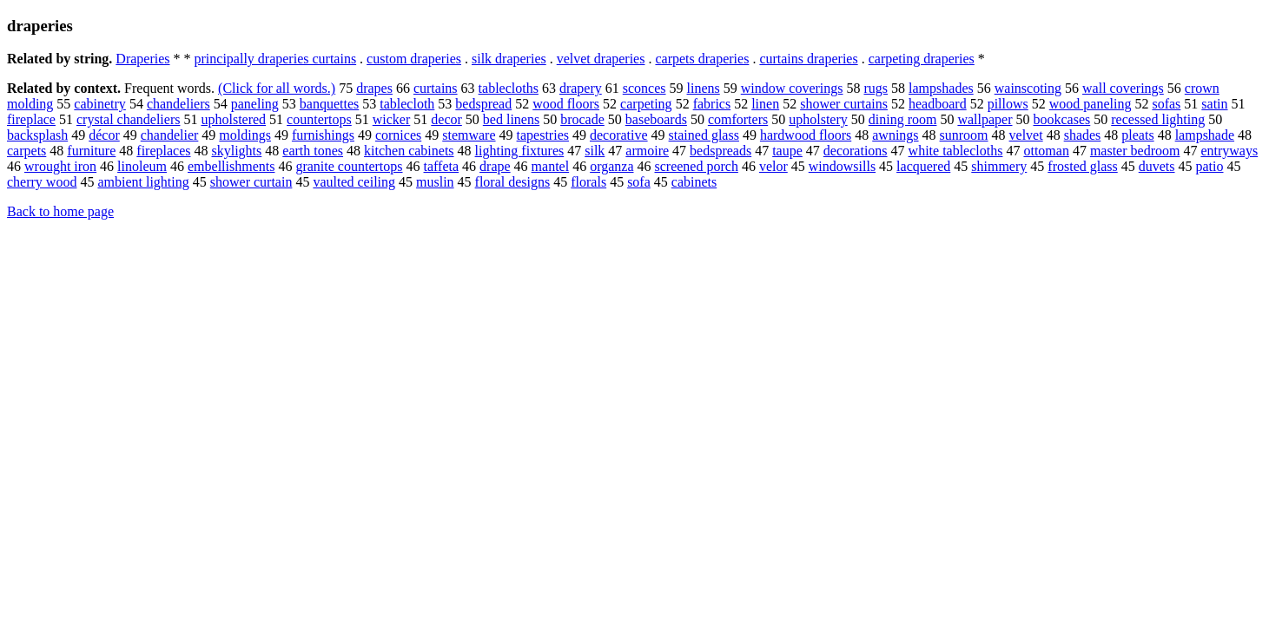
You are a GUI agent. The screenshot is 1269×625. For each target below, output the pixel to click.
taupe (787, 150)
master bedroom (1135, 150)
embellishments (231, 166)
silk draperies (509, 58)
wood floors (565, 103)
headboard (938, 103)
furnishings (323, 135)
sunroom (964, 135)
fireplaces (163, 150)
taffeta (441, 166)
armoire (647, 150)
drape (495, 166)
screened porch (696, 166)
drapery (580, 88)
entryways (1229, 150)
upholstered (233, 119)
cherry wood (41, 181)
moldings (245, 135)
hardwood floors (805, 135)
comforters (738, 119)
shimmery (999, 166)
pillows (1008, 103)
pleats (1137, 135)
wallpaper (984, 119)
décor (104, 135)
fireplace (31, 119)
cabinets (694, 181)
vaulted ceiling (354, 181)
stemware (468, 135)
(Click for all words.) (276, 88)
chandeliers (178, 103)
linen (765, 103)
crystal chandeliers (128, 119)
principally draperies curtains (276, 58)
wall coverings (1123, 88)
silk (595, 150)
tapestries (543, 135)
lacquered (923, 166)
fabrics (712, 103)
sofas (1166, 103)
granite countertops (348, 166)
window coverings (792, 88)
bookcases (1062, 119)
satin (1214, 103)
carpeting (646, 103)
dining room (903, 119)
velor (773, 166)
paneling (255, 103)
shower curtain (251, 181)
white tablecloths (956, 150)
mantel (551, 166)
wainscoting (1028, 88)
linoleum (142, 166)
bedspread (483, 103)
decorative (619, 135)
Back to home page (60, 211)
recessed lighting (1158, 119)
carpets (26, 150)
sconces (644, 88)
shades (1082, 135)
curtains (435, 88)
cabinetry (100, 103)
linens (703, 88)
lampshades (941, 88)
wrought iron (60, 166)
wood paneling (1090, 103)
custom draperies (414, 58)
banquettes (329, 103)
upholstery (818, 119)
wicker (392, 119)
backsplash (37, 135)
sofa (639, 181)
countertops (319, 119)
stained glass (704, 135)
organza (611, 166)
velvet (1026, 135)
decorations (855, 150)
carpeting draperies (922, 58)
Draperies (142, 58)
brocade (582, 119)
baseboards (656, 119)
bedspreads (720, 150)
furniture (91, 150)
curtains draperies (808, 58)
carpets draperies (702, 58)
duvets (1157, 166)
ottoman (1045, 150)
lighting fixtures (520, 150)
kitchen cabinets (409, 150)
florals (588, 181)
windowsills (842, 166)
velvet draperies (601, 58)
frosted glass (1082, 166)
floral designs (513, 181)
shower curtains (844, 103)
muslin (435, 181)
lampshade (1204, 135)
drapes (374, 88)
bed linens (511, 119)
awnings (895, 135)
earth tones (312, 150)
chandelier (170, 135)
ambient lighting (142, 181)
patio (1210, 166)
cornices (398, 135)
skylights (236, 150)
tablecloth (407, 103)
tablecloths (509, 88)
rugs (876, 88)
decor (446, 119)
